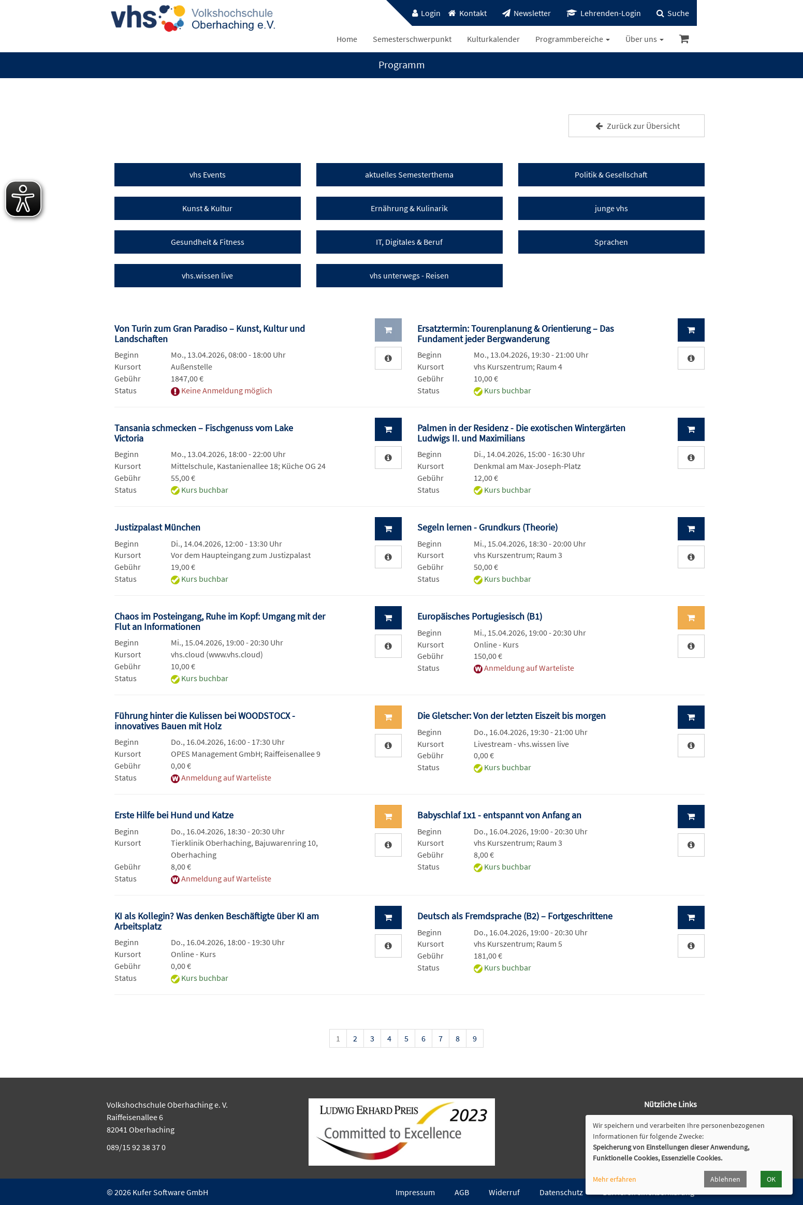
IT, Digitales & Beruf (409, 242)
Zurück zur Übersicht (636, 126)
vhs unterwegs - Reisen (409, 275)
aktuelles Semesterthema (409, 174)
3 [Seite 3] (372, 1038)
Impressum (415, 1192)
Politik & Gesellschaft (611, 174)
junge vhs (611, 208)
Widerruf (504, 1192)
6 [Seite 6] (423, 1038)
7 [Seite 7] (441, 1038)
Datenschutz (561, 1192)
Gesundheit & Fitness (207, 242)
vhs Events (207, 174)
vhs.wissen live (207, 275)
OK (771, 1179)
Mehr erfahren (614, 1179)
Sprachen (611, 242)
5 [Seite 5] (406, 1038)
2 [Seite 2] (355, 1038)
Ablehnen (725, 1179)
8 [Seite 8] (458, 1038)
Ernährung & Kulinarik (409, 208)
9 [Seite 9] (475, 1038)
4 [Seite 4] (389, 1038)
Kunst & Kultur (207, 208)
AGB (462, 1192)
